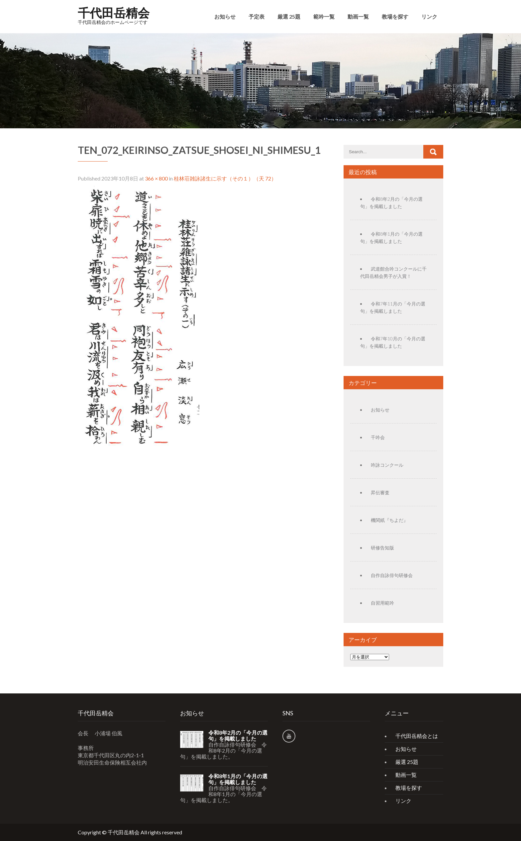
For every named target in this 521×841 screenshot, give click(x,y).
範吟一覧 (324, 16)
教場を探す (395, 16)
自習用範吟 (382, 603)
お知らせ (225, 16)
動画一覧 (358, 16)
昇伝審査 (380, 492)
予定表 (256, 16)
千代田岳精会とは (416, 736)
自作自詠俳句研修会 (392, 575)
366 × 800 (156, 178)
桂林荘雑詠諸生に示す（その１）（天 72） (225, 178)
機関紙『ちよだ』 (389, 520)
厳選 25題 (288, 16)
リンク (429, 16)
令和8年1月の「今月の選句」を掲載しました (237, 779)
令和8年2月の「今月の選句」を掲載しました (237, 736)
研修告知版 (382, 547)
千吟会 (378, 437)
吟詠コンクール (387, 465)
